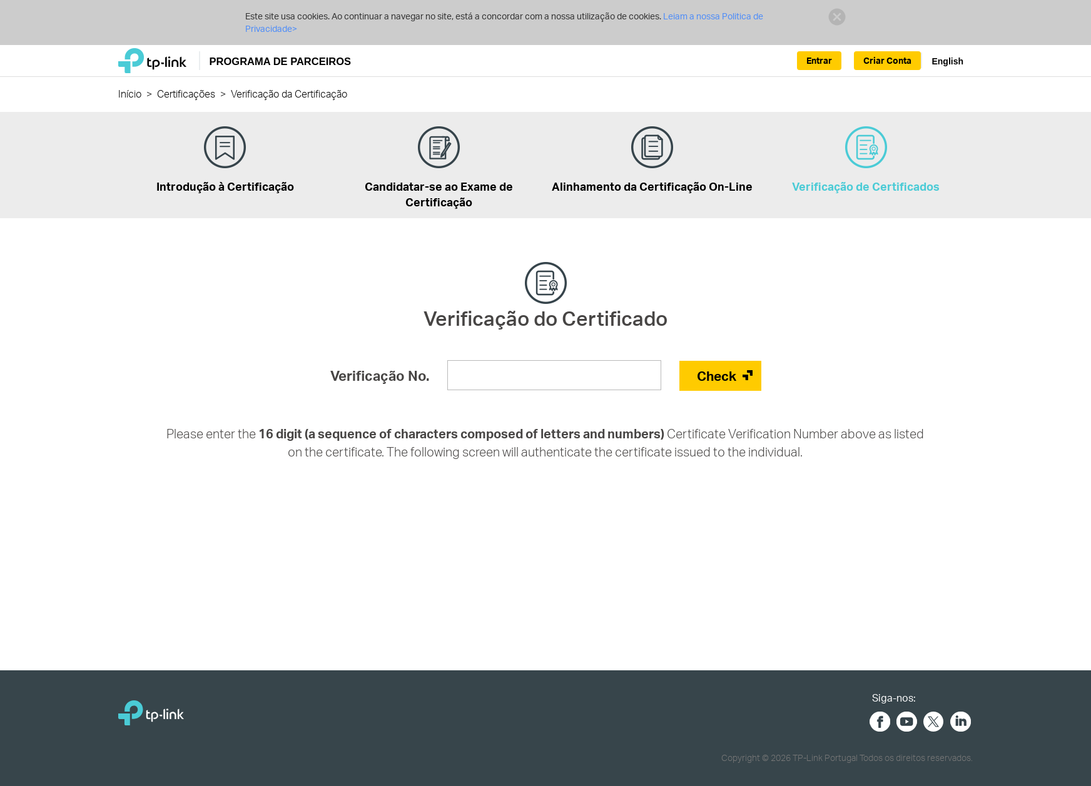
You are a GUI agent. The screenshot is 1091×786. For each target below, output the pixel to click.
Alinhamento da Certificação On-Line (652, 159)
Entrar (819, 60)
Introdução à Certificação (225, 159)
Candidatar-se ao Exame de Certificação (439, 167)
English (947, 61)
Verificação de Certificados (866, 159)
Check (716, 375)
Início (129, 93)
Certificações (186, 93)
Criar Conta (887, 60)
